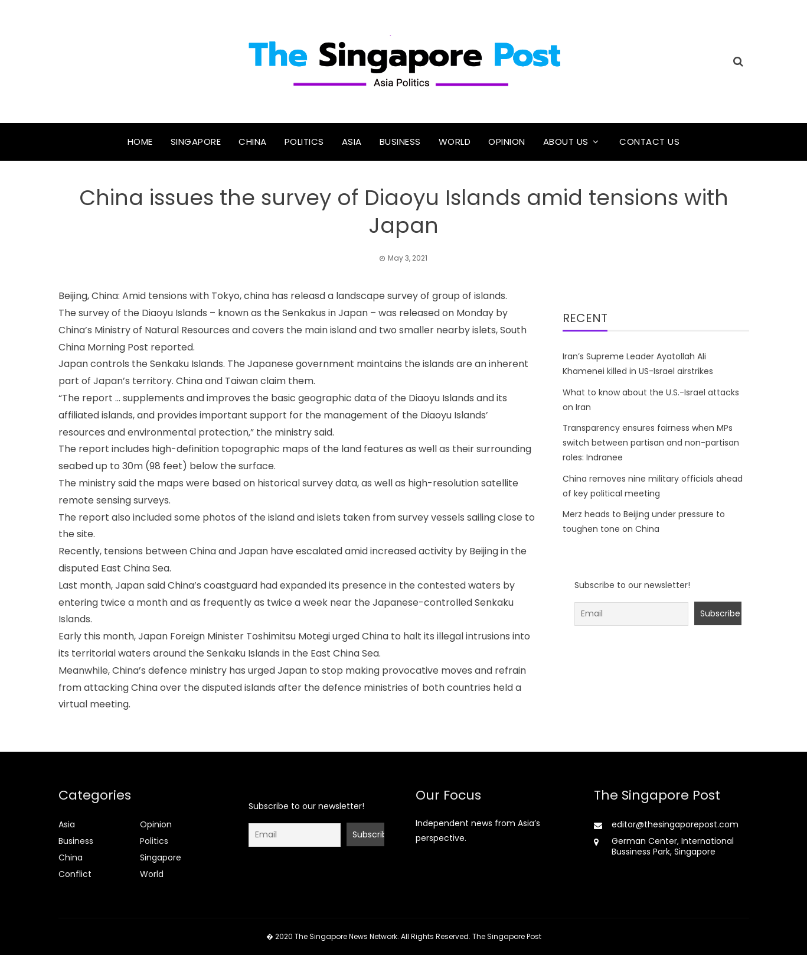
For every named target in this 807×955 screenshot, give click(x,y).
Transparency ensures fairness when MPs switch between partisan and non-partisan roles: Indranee (651, 442)
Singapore (196, 141)
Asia (352, 141)
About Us (566, 141)
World (455, 141)
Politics (304, 141)
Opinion (506, 141)
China (252, 141)
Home (140, 141)
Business (400, 141)
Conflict (75, 874)
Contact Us (649, 141)
